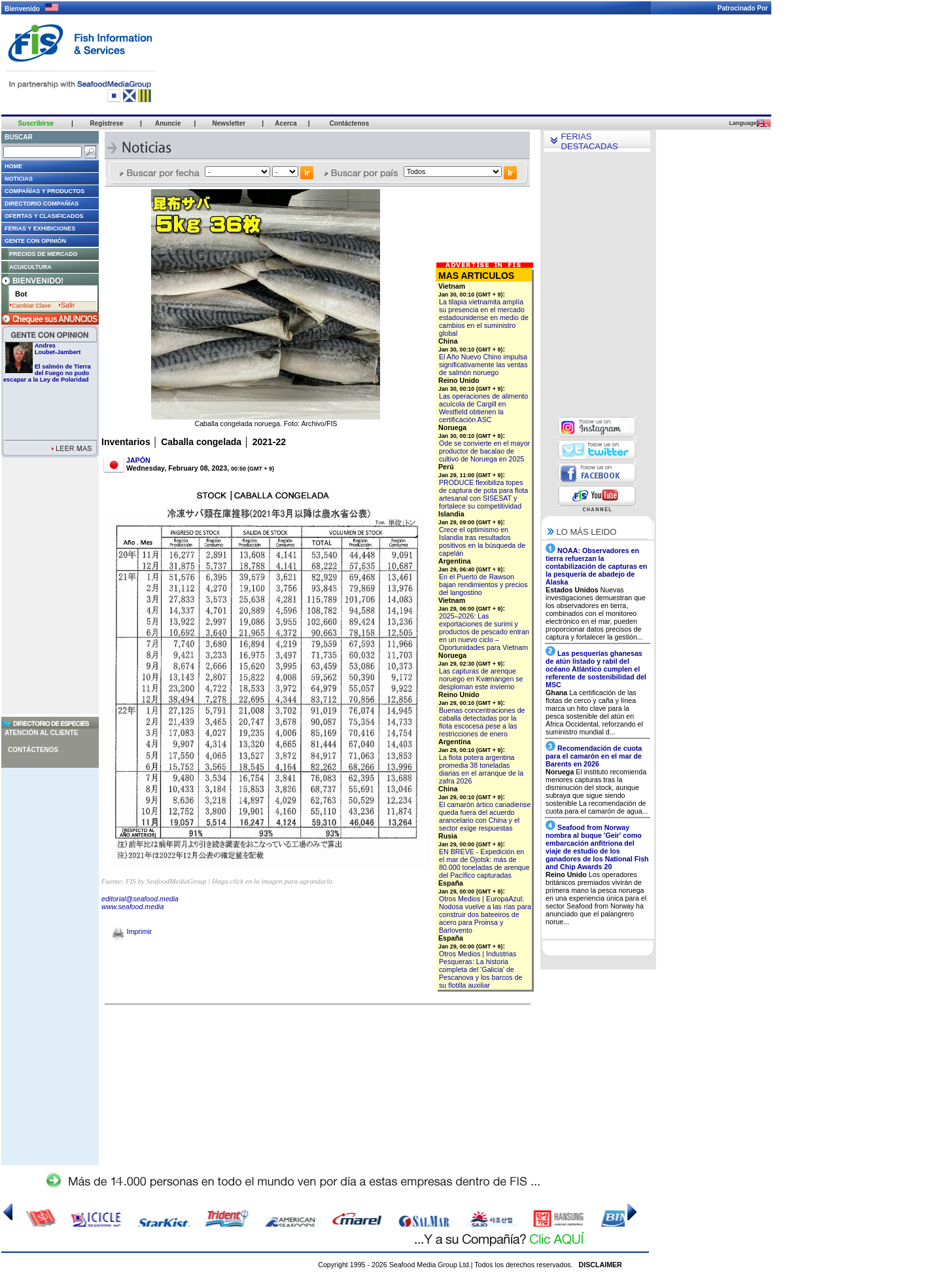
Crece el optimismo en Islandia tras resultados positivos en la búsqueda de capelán (482, 541)
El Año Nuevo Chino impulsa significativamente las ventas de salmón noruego (483, 364)
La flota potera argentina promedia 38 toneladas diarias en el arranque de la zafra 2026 (481, 769)
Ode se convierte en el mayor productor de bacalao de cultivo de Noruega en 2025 (484, 451)
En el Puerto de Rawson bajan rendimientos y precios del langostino (483, 584)
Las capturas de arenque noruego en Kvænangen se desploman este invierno (481, 679)
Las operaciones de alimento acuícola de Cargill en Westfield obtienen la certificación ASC (483, 407)
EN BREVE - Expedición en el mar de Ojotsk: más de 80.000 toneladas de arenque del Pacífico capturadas (484, 863)
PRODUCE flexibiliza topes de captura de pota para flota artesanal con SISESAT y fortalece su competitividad (483, 494)
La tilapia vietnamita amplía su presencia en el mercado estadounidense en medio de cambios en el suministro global (484, 317)
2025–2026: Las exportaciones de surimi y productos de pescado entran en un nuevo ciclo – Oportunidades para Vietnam (484, 631)
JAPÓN (138, 460)
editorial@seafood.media (140, 899)
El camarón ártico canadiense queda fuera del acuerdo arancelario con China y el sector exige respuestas (485, 816)
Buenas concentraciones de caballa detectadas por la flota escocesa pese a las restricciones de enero (482, 722)
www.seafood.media (132, 906)
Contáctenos (33, 749)
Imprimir (132, 931)
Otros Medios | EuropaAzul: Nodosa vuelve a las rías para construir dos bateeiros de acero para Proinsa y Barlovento (485, 914)
